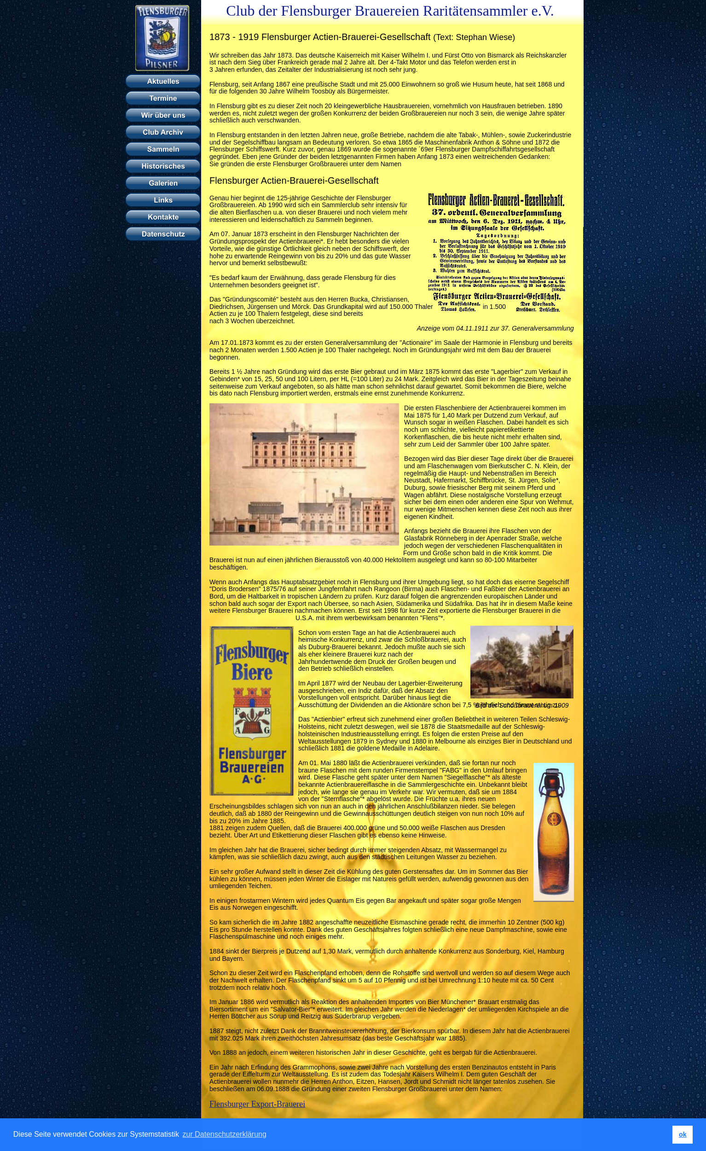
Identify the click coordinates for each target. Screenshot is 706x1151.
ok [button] (683, 1134)
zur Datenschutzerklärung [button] (224, 1134)
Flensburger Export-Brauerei (257, 1104)
